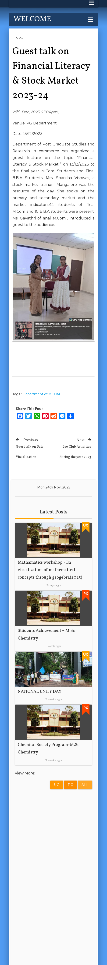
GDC (19, 37)
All (85, 785)
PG (70, 785)
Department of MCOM (41, 394)
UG (56, 785)
